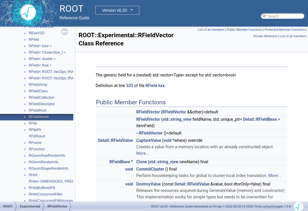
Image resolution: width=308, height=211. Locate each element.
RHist (33, 175)
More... (142, 153)
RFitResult (37, 136)
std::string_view (177, 119)
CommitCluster (150, 169)
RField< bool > (40, 46)
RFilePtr (35, 130)
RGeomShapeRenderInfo (48, 168)
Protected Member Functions (285, 30)
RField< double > (42, 59)
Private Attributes (265, 36)
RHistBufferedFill (42, 188)
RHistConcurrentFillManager (51, 201)
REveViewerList (41, 27)
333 (129, 85)
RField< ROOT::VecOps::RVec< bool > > (60, 72)
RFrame (35, 143)
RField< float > (40, 65)
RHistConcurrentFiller (45, 194)
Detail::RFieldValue (115, 140)
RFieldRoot (37, 110)
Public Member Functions (244, 30)
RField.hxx (155, 85)
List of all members (211, 30)
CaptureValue (148, 140)
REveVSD (37, 33)
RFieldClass (38, 91)
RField (34, 40)
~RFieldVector (149, 133)
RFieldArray (38, 85)
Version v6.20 (114, 10)
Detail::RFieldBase (260, 119)
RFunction (37, 149)
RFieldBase (119, 161)
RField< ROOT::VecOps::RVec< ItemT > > (61, 78)
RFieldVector (39, 117)
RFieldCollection (41, 98)
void (167, 140)
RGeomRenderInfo (43, 162)
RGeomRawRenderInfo (47, 156)
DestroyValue (148, 184)
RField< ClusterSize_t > (47, 52)
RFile (33, 123)
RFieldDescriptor (42, 104)
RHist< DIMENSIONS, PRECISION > (58, 181)
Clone (141, 161)
